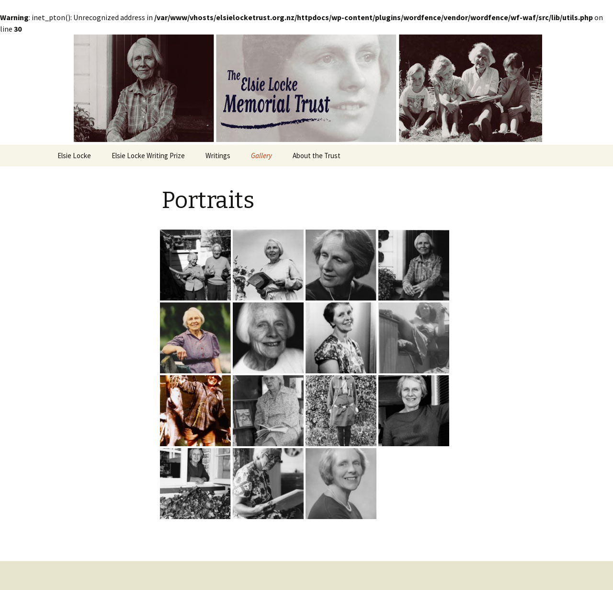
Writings (217, 155)
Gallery (261, 155)
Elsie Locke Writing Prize (148, 155)
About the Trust (317, 155)
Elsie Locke (74, 155)
